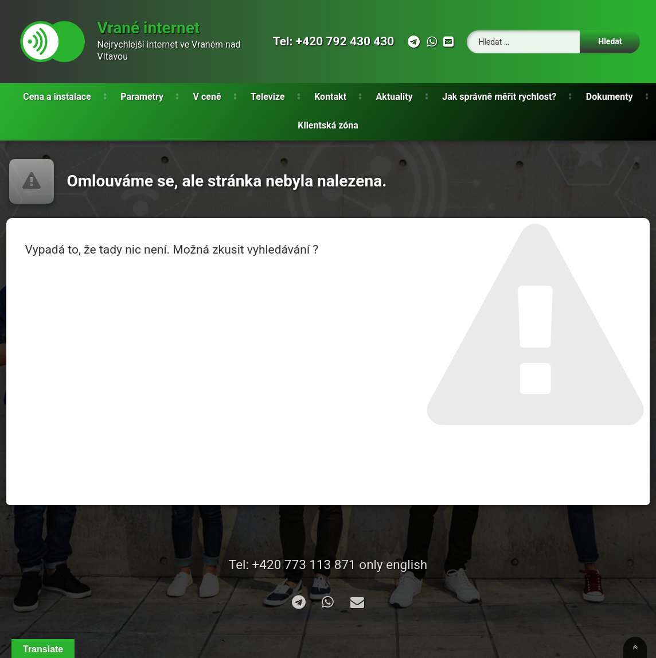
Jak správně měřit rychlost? (499, 96)
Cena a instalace (57, 96)
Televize (268, 96)
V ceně (207, 96)
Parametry (141, 96)
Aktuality (394, 96)
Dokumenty (609, 96)
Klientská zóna (328, 125)
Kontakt (330, 96)
